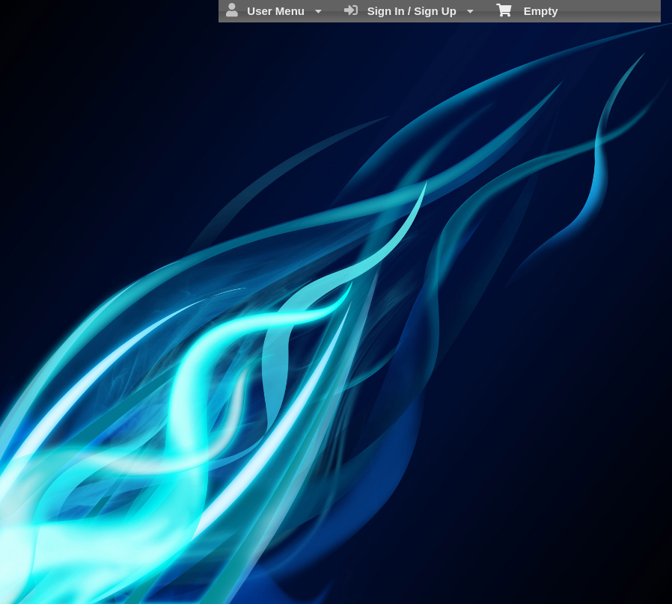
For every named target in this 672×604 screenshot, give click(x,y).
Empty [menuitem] (527, 9)
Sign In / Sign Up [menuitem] (409, 10)
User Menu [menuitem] (274, 10)
